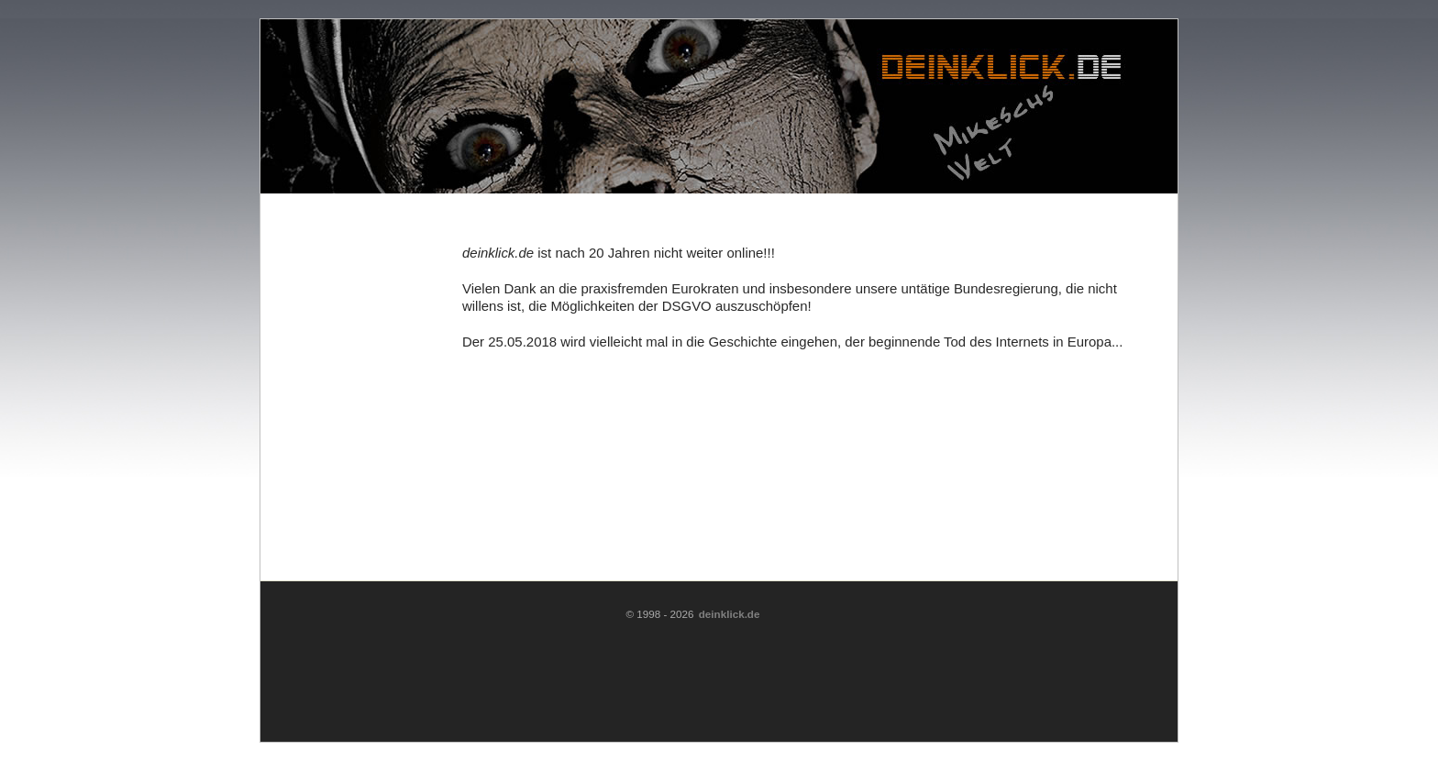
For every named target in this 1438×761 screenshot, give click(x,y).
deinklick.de (729, 614)
